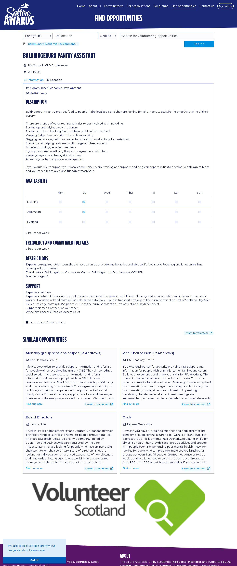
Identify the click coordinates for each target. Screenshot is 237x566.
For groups (161, 6)
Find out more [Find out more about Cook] (131, 468)
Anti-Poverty (38, 93)
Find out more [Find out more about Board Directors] (34, 468)
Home (81, 6)
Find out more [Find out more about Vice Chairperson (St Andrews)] (131, 403)
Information (34, 80)
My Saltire (225, 6)
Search (199, 44)
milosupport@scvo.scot (82, 561)
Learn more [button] (37, 550)
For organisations (138, 6)
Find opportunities (183, 6)
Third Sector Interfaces (186, 561)
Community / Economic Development (55, 88)
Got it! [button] (34, 560)
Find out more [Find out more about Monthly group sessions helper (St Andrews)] (34, 403)
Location (54, 80)
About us (95, 6)
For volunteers (113, 6)
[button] (77, 44)
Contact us (206, 6)
